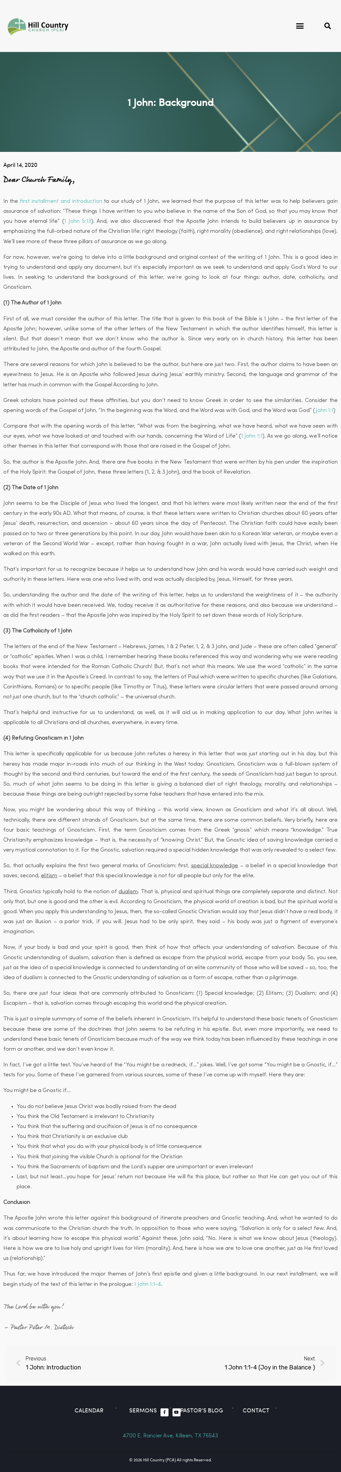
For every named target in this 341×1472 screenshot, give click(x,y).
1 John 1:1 (251, 436)
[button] (300, 26)
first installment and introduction (61, 201)
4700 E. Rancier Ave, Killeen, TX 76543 (170, 1436)
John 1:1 (324, 410)
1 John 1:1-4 (147, 1284)
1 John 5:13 (77, 221)
